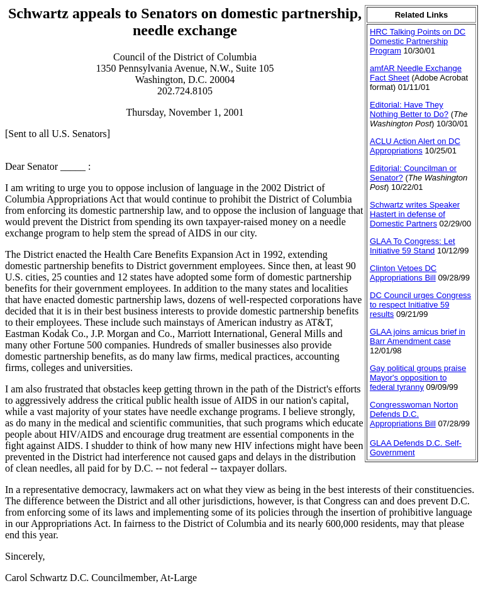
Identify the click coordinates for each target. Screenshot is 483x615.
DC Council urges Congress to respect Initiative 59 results (420, 305)
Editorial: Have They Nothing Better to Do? (409, 109)
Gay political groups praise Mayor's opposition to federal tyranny (418, 377)
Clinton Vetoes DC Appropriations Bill (403, 272)
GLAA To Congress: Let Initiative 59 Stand (412, 245)
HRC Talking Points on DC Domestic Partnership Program (417, 41)
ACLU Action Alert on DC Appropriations (415, 145)
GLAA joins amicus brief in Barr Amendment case (417, 336)
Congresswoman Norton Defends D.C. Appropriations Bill (414, 414)
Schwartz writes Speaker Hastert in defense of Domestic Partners (415, 214)
